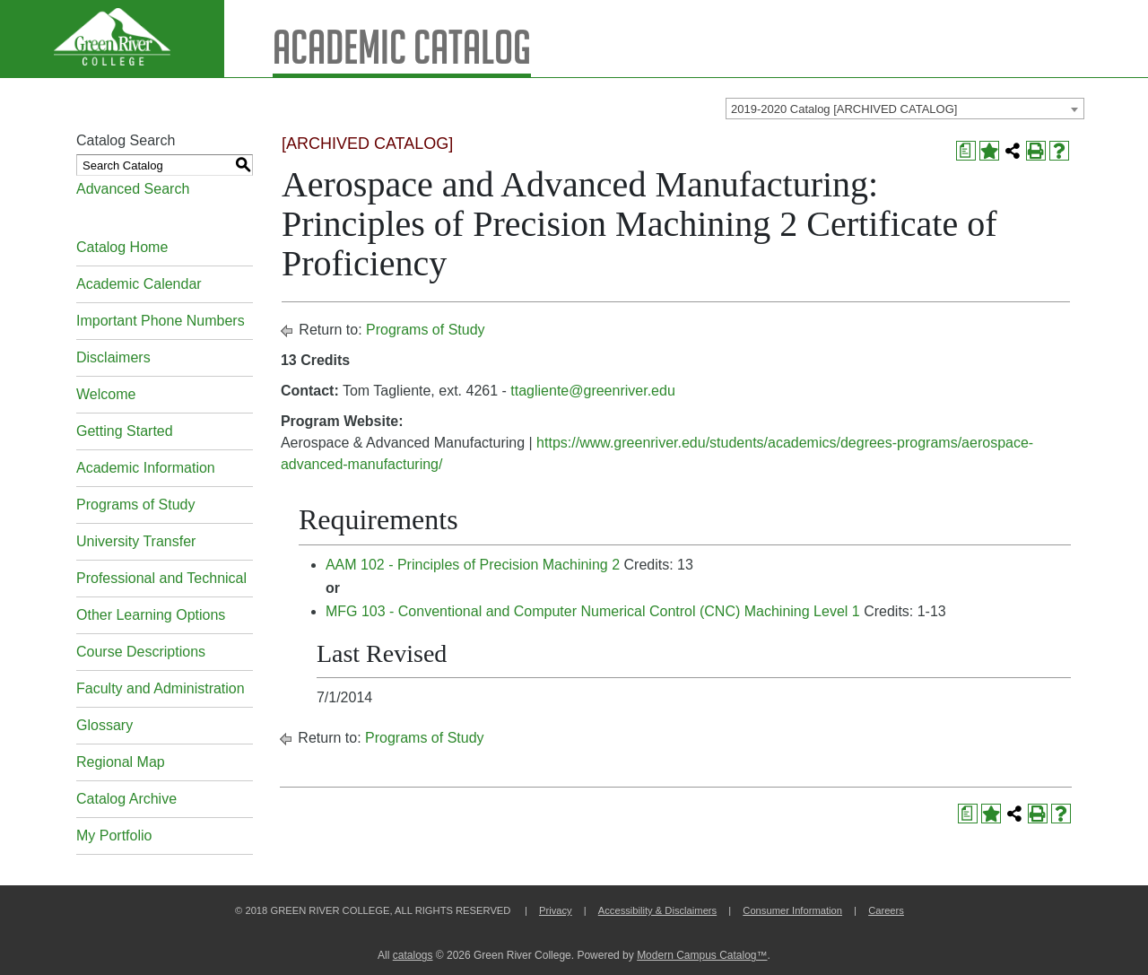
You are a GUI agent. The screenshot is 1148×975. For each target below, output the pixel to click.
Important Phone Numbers (160, 320)
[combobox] (905, 108)
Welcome (105, 394)
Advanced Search (132, 188)
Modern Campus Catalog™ (702, 955)
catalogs (413, 955)
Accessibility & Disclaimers (657, 910)
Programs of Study (136, 504)
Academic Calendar (139, 284)
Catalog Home (122, 247)
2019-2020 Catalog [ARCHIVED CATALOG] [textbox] (844, 109)
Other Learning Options (150, 614)
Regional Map (120, 762)
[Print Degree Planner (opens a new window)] (966, 151)
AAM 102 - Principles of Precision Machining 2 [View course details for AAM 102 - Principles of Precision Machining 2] (473, 564)
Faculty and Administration (160, 688)
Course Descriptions (140, 651)
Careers (886, 910)
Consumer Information (792, 910)
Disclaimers (113, 357)
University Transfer (136, 541)
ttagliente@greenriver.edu (592, 390)
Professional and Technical (161, 578)
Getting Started (124, 431)
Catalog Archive (126, 798)
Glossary (104, 725)
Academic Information (145, 467)
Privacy (555, 910)
